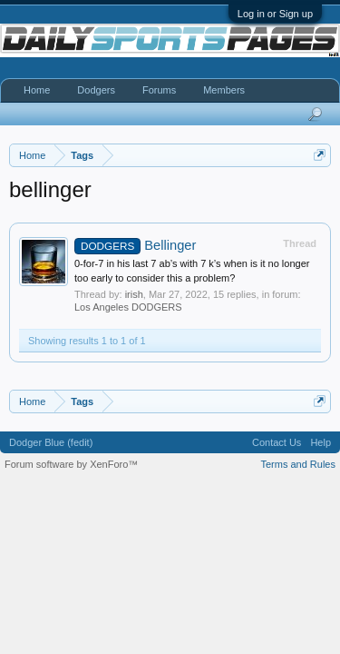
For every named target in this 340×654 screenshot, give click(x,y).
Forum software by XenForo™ (71, 464)
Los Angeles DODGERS (128, 307)
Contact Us (276, 442)
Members (224, 89)
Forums (159, 89)
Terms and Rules (297, 464)
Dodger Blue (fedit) (50, 442)
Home (37, 89)
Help (320, 442)
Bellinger (135, 245)
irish (134, 294)
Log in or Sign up (275, 13)
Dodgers (96, 89)
